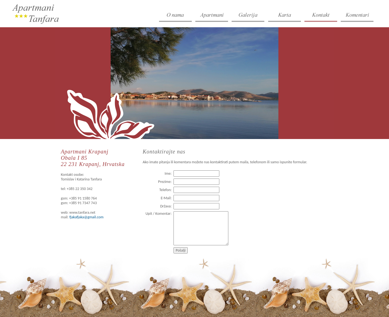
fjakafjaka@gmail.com (86, 217)
